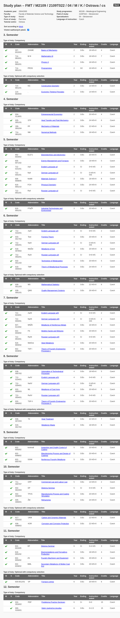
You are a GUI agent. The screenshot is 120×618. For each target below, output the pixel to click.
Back (116, 5)
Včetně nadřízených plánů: (15, 30)
